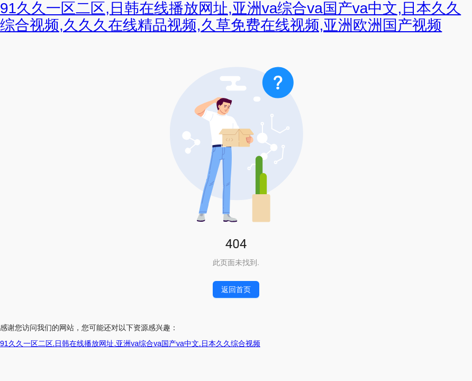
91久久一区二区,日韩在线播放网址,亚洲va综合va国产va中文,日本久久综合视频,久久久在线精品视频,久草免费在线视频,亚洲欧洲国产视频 (230, 16)
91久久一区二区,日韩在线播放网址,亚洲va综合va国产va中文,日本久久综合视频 (130, 343)
